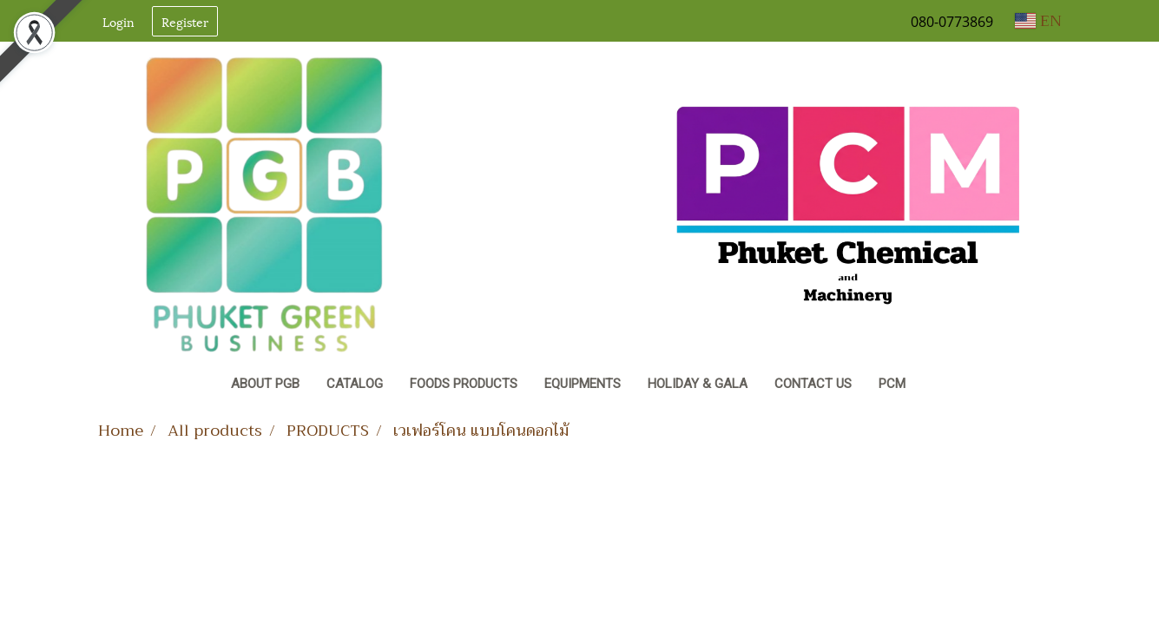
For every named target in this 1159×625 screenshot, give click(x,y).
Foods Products (463, 383)
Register (184, 21)
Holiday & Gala (697, 383)
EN (1038, 21)
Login (118, 21)
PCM (892, 383)
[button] (935, 385)
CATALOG (354, 383)
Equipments (582, 383)
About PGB (265, 383)
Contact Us (813, 383)
